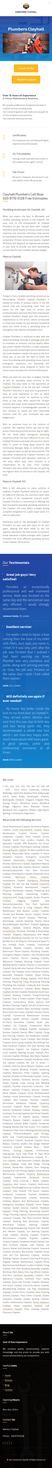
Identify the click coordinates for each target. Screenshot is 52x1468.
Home (8, 1375)
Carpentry (7, 897)
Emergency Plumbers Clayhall (18, 1204)
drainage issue (38, 339)
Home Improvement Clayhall (27, 829)
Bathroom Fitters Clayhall (32, 877)
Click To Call (26, 68)
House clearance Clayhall (28, 1305)
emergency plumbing (38, 434)
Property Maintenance (24, 934)
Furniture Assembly (23, 1275)
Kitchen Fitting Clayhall (24, 978)
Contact (9, 1389)
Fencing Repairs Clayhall (14, 850)
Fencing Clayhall (23, 1150)
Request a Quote (26, 79)
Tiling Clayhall (25, 897)
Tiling (26, 981)
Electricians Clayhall (24, 860)
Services (8, 1380)
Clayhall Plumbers (36, 299)
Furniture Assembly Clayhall (35, 1268)
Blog (7, 1384)
